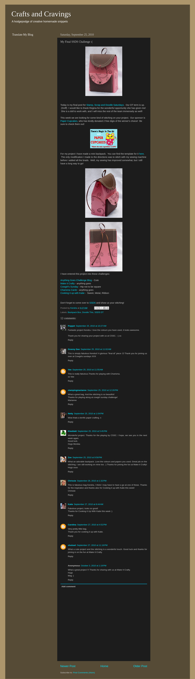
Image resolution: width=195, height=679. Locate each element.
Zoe (70, 457)
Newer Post (68, 666)
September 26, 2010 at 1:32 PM (92, 481)
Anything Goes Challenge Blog (76, 280)
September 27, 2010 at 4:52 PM (92, 525)
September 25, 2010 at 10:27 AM (91, 326)
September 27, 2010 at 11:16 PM (92, 545)
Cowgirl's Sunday (69, 286)
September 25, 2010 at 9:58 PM (87, 457)
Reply (70, 340)
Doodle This (87, 312)
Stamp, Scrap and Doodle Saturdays (105, 105)
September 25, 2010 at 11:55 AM (87, 369)
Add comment (68, 586)
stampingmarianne (77, 390)
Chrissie (72, 481)
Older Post (140, 666)
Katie (70, 504)
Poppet (71, 326)
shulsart (72, 545)
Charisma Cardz (69, 290)
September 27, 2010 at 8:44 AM (88, 504)
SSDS (92, 303)
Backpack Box (74, 312)
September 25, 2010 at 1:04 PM (88, 413)
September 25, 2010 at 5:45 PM (92, 431)
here (141, 154)
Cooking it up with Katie (73, 293)
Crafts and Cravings (41, 14)
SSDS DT (99, 312)
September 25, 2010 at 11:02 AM (96, 349)
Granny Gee (74, 349)
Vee (70, 369)
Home (104, 666)
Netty (70, 413)
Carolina (72, 525)
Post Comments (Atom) (84, 672)
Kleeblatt (72, 431)
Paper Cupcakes (69, 121)
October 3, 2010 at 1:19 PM (93, 565)
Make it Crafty (68, 283)
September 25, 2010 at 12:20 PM (102, 390)
